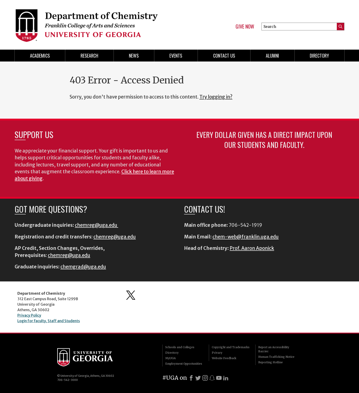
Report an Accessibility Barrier (273, 349)
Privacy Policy (29, 315)
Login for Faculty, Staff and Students (48, 320)
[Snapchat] (212, 378)
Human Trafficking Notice (276, 356)
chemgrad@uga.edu (83, 267)
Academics (40, 55)
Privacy (217, 352)
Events (175, 55)
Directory (319, 55)
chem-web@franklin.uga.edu (245, 237)
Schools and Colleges (179, 347)
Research (89, 55)
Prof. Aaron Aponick (252, 248)
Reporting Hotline (270, 362)
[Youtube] (219, 378)
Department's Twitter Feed (130, 295)
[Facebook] (191, 378)
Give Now (245, 26)
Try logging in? (215, 97)
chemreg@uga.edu (96, 225)
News (134, 55)
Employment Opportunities (183, 363)
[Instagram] (205, 378)
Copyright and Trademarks (231, 347)
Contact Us (224, 55)
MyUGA (170, 358)
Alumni (272, 55)
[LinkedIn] (225, 378)
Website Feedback (224, 358)
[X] (198, 378)
